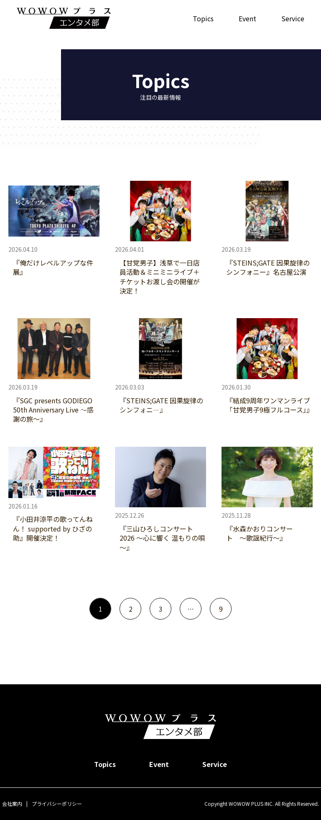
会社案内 (12, 803)
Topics (203, 18)
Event (247, 18)
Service (292, 18)
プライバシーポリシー (57, 803)
